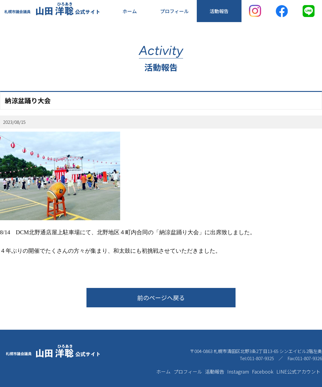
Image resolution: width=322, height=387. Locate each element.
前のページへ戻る (161, 297)
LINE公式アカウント (298, 371)
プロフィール (174, 11)
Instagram (238, 371)
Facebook (262, 371)
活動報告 (219, 11)
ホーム (130, 11)
